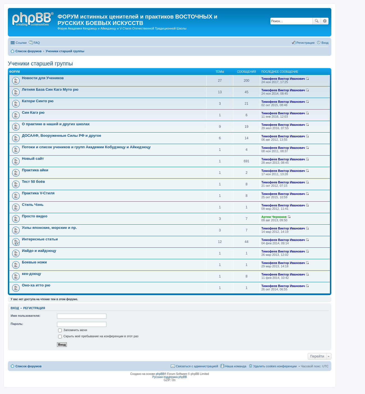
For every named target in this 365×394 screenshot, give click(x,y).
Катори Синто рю (38, 101)
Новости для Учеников (43, 78)
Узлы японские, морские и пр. (49, 228)
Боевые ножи (34, 262)
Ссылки (21, 42)
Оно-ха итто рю (36, 285)
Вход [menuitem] (324, 42)
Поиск (316, 21)
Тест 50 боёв (33, 181)
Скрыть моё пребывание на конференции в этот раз (98, 336)
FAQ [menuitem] (37, 42)
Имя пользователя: (25, 315)
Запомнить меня (72, 330)
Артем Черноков (274, 216)
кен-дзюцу (31, 274)
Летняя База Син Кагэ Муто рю (50, 89)
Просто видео (34, 216)
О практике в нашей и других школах (56, 124)
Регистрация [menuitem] (305, 42)
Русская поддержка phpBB (169, 377)
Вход (15, 308)
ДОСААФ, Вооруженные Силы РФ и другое (61, 135)
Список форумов (28, 366)
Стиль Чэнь (33, 204)
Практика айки (35, 170)
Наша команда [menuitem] (235, 366)
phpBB (160, 373)
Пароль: (17, 323)
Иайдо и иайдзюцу (39, 251)
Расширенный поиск (324, 21)
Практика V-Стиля (38, 193)
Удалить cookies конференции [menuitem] (275, 366)
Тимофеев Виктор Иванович (283, 78)
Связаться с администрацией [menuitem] (197, 366)
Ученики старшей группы (40, 63)
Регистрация (34, 308)
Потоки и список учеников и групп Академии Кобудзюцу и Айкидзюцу (86, 147)
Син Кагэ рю (33, 112)
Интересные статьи (40, 239)
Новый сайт (33, 158)
